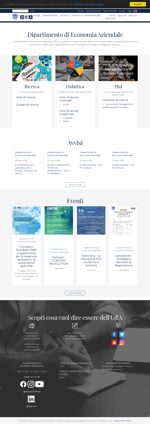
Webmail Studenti (110, 11)
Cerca (32, 11)
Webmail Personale (93, 11)
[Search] (20, 11)
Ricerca (64, 15)
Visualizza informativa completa (89, 4)
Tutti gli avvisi (75, 185)
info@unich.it (77, 333)
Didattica (76, 15)
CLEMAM (67, 118)
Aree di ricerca (25, 97)
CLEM (66, 104)
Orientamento (92, 15)
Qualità (122, 15)
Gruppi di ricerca (27, 104)
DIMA (66, 121)
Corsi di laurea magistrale (68, 112)
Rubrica (122, 11)
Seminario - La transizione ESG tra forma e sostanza (91, 260)
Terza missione (110, 17)
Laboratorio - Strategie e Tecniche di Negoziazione (124, 260)
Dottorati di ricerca (115, 100)
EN (135, 11)
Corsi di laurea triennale (68, 99)
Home (37, 15)
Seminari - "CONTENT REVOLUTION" (59, 260)
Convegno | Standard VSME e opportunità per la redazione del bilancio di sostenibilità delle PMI (26, 256)
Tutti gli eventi (75, 293)
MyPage (80, 11)
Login (129, 11)
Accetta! (138, 4)
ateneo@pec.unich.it (77, 336)
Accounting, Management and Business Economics (117, 368)
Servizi (133, 15)
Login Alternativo (123, 420)
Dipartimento (50, 15)
